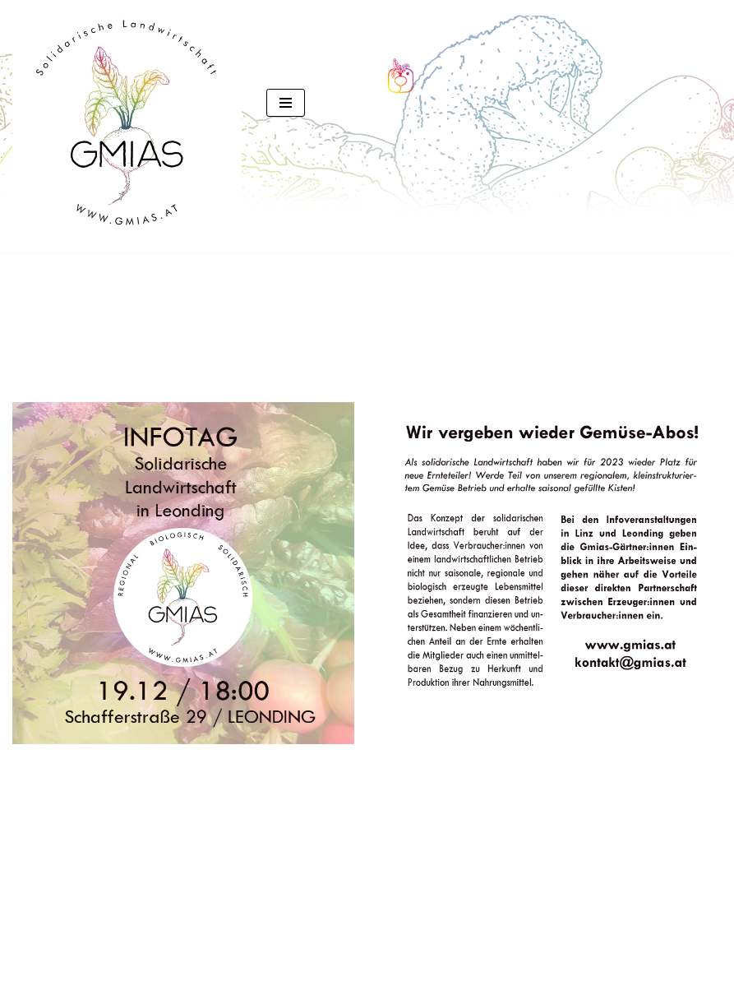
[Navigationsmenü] (285, 103)
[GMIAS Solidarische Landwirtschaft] (127, 126)
